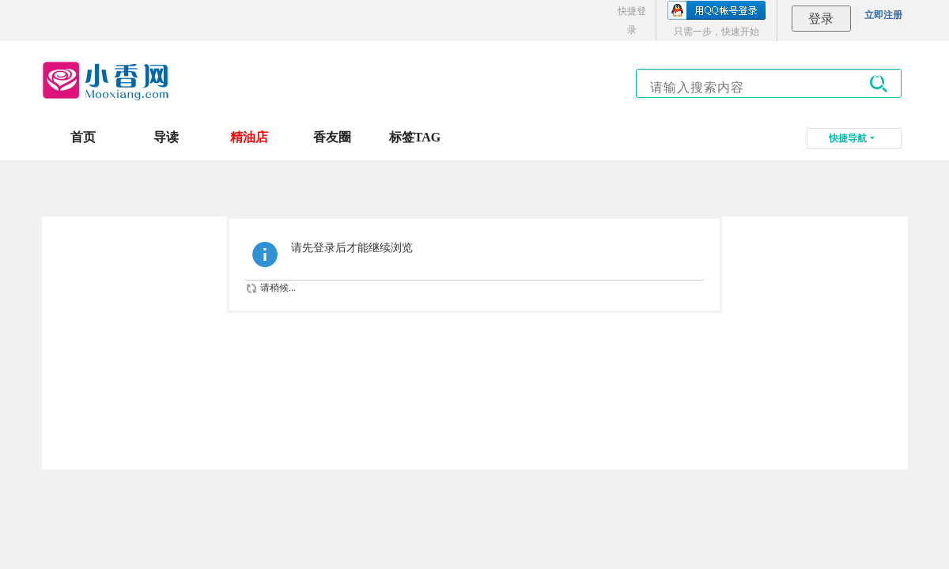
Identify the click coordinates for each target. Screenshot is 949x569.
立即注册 (883, 15)
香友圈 (332, 137)
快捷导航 (848, 138)
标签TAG (414, 137)
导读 (166, 137)
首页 (83, 137)
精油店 (249, 137)
